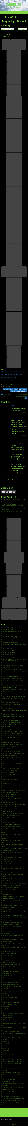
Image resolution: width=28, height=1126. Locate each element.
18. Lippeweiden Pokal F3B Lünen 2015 (11, 1002)
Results (16, 389)
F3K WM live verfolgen (7, 929)
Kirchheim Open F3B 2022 (8, 774)
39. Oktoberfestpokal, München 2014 (11, 1072)
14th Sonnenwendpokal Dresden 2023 (11, 742)
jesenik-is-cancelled (7, 894)
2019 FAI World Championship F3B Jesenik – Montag (14, 848)
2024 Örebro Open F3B (7, 691)
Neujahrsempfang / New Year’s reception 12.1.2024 (14, 671)
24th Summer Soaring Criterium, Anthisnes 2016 (13, 977)
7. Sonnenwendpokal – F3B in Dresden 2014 (12, 1087)
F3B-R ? (4, 876)
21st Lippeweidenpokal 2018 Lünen (10, 887)
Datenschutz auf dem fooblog (9, 898)
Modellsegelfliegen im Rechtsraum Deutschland (13, 931)
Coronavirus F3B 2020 (7, 811)
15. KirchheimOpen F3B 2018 (9, 903)
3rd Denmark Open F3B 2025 (9, 667)
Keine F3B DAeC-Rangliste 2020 (9, 808)
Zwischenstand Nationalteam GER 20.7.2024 (12, 680)
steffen (12, 405)
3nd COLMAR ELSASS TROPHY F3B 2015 (12, 1059)
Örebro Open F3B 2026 (7, 627)
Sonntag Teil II (5, 1046)
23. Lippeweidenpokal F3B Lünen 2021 (11, 785)
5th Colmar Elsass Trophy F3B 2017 (10, 951)
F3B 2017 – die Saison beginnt (9, 953)
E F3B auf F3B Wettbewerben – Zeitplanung (12, 874)
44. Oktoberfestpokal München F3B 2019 (12, 820)
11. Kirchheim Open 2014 (8, 1091)
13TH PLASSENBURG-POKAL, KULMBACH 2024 (13, 694)
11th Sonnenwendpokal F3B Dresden (11, 892)
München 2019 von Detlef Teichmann (11, 817)
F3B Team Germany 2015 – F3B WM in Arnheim (13, 1011)
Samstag (4, 1052)
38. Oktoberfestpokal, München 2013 (11, 1100)
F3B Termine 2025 (5, 509)
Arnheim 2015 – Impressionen (9, 1008)
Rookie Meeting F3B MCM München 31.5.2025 (13, 665)
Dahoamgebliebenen (7, 1015)
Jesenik (11, 389)
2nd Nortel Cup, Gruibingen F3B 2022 (11, 755)
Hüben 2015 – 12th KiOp (8, 1054)
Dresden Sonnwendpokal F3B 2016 (10, 982)
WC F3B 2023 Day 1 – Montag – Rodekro (12, 735)
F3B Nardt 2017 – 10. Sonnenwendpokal (11, 926)
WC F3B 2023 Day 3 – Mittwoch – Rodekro (12, 731)
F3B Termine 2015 (6, 1070)
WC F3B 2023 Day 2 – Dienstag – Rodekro (12, 733)
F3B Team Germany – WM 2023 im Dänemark (13, 753)
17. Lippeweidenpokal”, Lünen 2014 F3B (11, 1074)
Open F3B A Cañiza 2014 (8, 1081)
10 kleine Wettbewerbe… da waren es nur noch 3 (13, 790)
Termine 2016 (5, 995)
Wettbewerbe (23, 29)
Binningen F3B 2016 (7, 973)
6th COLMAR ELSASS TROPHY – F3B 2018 (12, 905)
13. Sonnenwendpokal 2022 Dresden (10, 768)
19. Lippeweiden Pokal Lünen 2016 (10, 969)
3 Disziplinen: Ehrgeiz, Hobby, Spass (10, 966)
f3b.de (3, 866)
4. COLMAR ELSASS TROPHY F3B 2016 (11, 986)
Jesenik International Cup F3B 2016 (10, 980)
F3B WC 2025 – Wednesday (8, 652)
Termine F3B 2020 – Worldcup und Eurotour (12, 815)
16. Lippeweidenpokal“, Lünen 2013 (10, 1102)
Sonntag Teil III (5, 1043)
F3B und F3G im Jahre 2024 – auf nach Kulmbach (13, 696)
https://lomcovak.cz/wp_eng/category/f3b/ (12, 374)
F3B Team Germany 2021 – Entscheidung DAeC (13, 757)
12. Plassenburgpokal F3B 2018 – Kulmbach (12, 900)
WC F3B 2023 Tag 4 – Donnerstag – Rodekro (12, 729)
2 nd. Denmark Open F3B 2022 (9, 770)
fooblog (14, 4)
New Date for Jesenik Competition (10, 687)
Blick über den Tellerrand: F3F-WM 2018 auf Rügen (14, 883)
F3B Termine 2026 (6, 634)
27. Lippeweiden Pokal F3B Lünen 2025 (16, 499)
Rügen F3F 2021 (6, 781)
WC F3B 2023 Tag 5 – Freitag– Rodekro (11, 726)
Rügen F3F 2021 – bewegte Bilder (10, 779)
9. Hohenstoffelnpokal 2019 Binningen (11, 826)
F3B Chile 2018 (6, 880)
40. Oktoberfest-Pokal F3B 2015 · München (12, 997)
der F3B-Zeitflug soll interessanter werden (12, 955)
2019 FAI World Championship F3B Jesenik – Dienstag (21, 396)
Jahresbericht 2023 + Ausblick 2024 (10, 702)
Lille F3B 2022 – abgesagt (8, 772)
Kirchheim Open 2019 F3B (8, 861)
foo (7, 389)
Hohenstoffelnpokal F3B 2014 (9, 1077)
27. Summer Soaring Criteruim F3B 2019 (11, 852)
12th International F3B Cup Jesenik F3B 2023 (12, 744)
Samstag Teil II (5, 1050)
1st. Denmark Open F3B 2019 (9, 859)
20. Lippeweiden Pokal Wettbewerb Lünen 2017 (13, 915)
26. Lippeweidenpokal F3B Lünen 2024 (11, 676)
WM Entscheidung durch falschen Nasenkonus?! (13, 920)
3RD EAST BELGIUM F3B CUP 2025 (10, 663)
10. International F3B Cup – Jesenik (10, 924)
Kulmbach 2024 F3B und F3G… (9, 714)
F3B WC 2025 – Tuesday (8, 654)
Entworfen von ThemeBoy (6, 1119)
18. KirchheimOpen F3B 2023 (9, 746)
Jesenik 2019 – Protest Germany (9, 828)
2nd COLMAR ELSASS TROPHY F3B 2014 (12, 1094)
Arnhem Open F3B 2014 (8, 1089)
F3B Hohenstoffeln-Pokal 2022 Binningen (12, 766)
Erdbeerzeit (5, 1039)
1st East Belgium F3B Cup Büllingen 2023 (12, 740)
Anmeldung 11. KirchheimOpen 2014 (11, 1096)
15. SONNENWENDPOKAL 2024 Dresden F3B (13, 685)
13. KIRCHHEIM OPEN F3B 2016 (10, 984)
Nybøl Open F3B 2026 (7, 629)
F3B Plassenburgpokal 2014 (8, 1079)
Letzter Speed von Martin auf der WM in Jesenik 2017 (14, 917)
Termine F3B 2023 (6, 748)
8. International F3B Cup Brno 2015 (10, 1031)
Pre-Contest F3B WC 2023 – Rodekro (11, 737)
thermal (13, 391)
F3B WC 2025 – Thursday (8, 650)
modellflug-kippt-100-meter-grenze (10, 958)
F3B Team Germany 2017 (8, 941)
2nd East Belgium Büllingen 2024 (14, 511)
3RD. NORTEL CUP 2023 (8, 708)
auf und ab (4, 993)
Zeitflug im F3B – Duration (8, 962)
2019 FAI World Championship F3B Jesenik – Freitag (14, 834)
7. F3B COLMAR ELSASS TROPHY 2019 (11, 857)
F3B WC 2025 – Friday (11, 502)
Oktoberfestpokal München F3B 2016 (11, 964)
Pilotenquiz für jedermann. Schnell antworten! (13, 939)
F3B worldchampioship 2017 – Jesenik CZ (12, 922)
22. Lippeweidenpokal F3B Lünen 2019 (11, 824)
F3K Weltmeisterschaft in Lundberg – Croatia (13, 1013)
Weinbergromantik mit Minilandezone (11, 1037)
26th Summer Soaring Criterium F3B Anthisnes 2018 (14, 896)
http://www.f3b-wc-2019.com (8, 377)
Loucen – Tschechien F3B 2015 (9, 1004)
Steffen (12, 29)
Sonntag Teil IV (5, 1041)
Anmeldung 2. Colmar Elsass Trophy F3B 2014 (13, 1098)
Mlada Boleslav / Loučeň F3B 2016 (10, 971)
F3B (19, 29)
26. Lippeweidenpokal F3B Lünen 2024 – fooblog (13, 508)
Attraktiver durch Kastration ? (9, 1057)
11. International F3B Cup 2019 (9, 850)
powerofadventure (6, 909)
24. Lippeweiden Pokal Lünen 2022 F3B (11, 763)
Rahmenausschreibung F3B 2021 (10, 792)
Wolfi (3, 504)
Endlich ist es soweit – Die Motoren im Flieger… (13, 813)
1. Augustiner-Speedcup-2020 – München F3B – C (14, 804)
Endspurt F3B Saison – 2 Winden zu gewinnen (13, 889)
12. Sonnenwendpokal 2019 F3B (9, 855)
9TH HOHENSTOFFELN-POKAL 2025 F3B (12, 669)
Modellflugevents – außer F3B (9, 802)
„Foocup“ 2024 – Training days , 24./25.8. (11, 678)
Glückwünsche (5, 1006)
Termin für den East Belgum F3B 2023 (11, 751)
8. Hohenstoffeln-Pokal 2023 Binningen (11, 720)
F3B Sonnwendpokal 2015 (8, 1017)
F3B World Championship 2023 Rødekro (11, 722)
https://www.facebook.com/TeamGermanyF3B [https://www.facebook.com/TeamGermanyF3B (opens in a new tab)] (13, 371)
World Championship (21, 391)
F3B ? (3, 999)
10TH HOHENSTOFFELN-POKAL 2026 (11, 631)
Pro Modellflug (5, 960)
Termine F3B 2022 (6, 777)
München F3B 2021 (7, 783)
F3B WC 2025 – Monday (8, 657)
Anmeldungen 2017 (7, 933)
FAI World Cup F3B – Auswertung (10, 863)
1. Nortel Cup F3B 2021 (7, 788)
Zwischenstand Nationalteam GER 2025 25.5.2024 (14, 689)
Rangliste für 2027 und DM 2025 (10, 642)
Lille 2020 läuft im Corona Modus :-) (10, 806)
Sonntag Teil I (5, 1048)
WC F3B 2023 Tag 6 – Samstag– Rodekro (11, 724)
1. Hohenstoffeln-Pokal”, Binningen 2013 (11, 1105)
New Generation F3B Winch (8, 822)
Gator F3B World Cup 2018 (8, 907)
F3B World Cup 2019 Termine (9, 878)
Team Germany (23, 389)
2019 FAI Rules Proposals (8, 872)
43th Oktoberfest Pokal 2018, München (11, 885)
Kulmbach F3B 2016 (7, 975)
